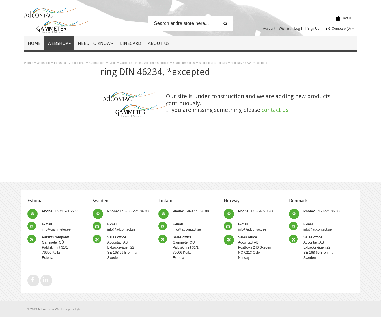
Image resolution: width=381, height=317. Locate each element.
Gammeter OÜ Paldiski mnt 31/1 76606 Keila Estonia (55, 247)
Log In (298, 29)
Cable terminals (184, 62)
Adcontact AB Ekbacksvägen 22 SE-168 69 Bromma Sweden (122, 247)
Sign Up (313, 29)
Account (269, 29)
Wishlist (284, 29)
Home (28, 62)
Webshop (43, 62)
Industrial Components (69, 62)
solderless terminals (213, 62)
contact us (275, 110)
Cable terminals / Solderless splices (144, 62)
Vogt (112, 62)
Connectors (97, 62)
